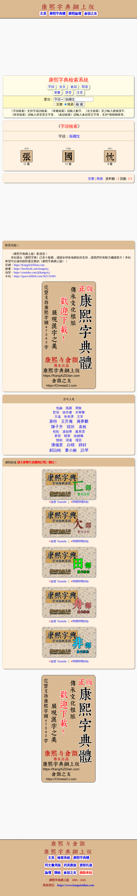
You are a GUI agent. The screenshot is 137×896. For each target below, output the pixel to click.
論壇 (48, 872)
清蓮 (69, 440)
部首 (85, 87)
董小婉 (71, 450)
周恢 (78, 408)
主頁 (43, 13)
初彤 (56, 431)
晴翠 (67, 436)
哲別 (56, 412)
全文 (62, 87)
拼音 (68, 92)
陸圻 (71, 426)
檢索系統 (63, 857)
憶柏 (59, 440)
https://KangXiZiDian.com (29, 264)
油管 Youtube (59, 501)
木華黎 (80, 412)
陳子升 (57, 426)
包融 (59, 408)
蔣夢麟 (82, 421)
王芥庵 (67, 421)
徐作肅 (67, 412)
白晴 (71, 445)
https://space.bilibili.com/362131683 (35, 276)
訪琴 (84, 450)
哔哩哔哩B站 (80, 501)
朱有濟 (69, 416)
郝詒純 (55, 450)
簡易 (100, 178)
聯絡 (57, 872)
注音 (80, 92)
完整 (91, 178)
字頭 (51, 87)
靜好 (83, 445)
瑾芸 (78, 440)
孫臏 (69, 408)
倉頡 (73, 87)
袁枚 (83, 426)
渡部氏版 (86, 865)
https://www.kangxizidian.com (75, 885)
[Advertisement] (68, 47)
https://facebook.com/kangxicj (31, 268)
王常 (80, 416)
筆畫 (57, 92)
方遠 (57, 416)
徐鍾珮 (78, 436)
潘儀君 (57, 445)
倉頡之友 (90, 13)
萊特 (53, 421)
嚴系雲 (80, 431)
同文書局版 (53, 865)
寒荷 (57, 436)
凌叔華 (67, 431)
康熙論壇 (74, 13)
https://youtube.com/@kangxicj (32, 272)
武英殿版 (70, 865)
